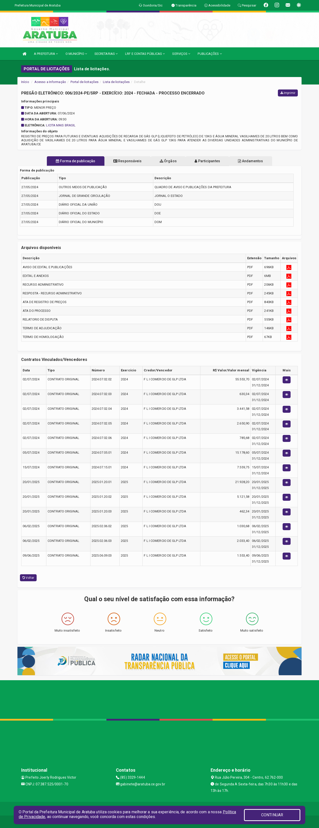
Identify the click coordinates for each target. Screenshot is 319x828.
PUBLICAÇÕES (210, 54)
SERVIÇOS (181, 54)
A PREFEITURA (46, 54)
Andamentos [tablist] (256, 161)
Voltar (28, 578)
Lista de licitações (116, 82)
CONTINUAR (272, 815)
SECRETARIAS (106, 54)
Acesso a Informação (50, 82)
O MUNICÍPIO (76, 54)
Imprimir (287, 93)
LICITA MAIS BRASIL (61, 125)
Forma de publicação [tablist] (69, 161)
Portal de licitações (84, 82)
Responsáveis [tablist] (125, 161)
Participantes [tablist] (210, 161)
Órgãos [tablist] (168, 161)
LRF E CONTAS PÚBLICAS (145, 54)
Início (25, 82)
